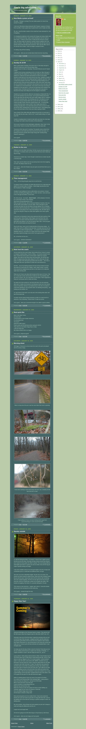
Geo (65, 19)
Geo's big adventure (25, 7)
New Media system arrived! (23, 18)
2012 (59, 55)
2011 (59, 57)
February (61, 80)
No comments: (47, 56)
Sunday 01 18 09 (20, 63)
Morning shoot (19, 343)
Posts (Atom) (21, 726)
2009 (59, 61)
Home (31, 723)
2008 (59, 104)
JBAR (58, 40)
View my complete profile (64, 32)
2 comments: (47, 242)
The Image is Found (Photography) (66, 37)
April (60, 76)
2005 (59, 111)
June (60, 72)
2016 (59, 51)
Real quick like (19, 312)
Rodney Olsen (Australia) (63, 42)
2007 (59, 106)
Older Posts (49, 723)
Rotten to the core (20, 147)
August (61, 70)
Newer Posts (14, 723)
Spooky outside (19, 531)
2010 (59, 59)
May (60, 74)
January (61, 82)
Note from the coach (21, 249)
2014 (59, 53)
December (61, 63)
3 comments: (47, 305)
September (62, 68)
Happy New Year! (20, 601)
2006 (59, 108)
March (60, 78)
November (61, 65)
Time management (20, 178)
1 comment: (48, 719)
